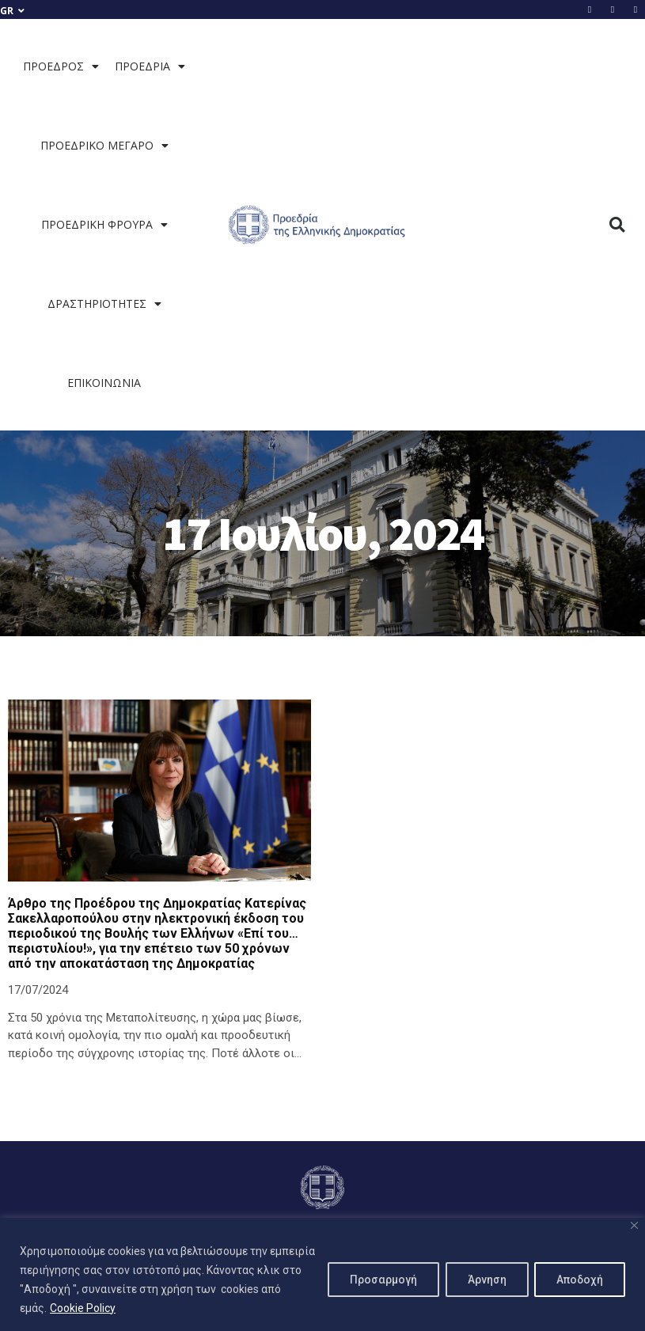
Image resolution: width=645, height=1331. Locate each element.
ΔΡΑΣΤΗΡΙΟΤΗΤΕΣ (104, 303)
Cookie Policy (105, 1308)
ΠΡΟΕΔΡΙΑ (150, 66)
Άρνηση (482, 1279)
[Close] (634, 1225)
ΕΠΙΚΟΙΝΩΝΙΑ (104, 382)
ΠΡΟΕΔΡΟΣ (61, 66)
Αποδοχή (578, 1279)
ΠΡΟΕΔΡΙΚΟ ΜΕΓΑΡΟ (104, 145)
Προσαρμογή (377, 1279)
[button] (617, 225)
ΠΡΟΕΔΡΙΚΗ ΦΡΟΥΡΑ (104, 224)
